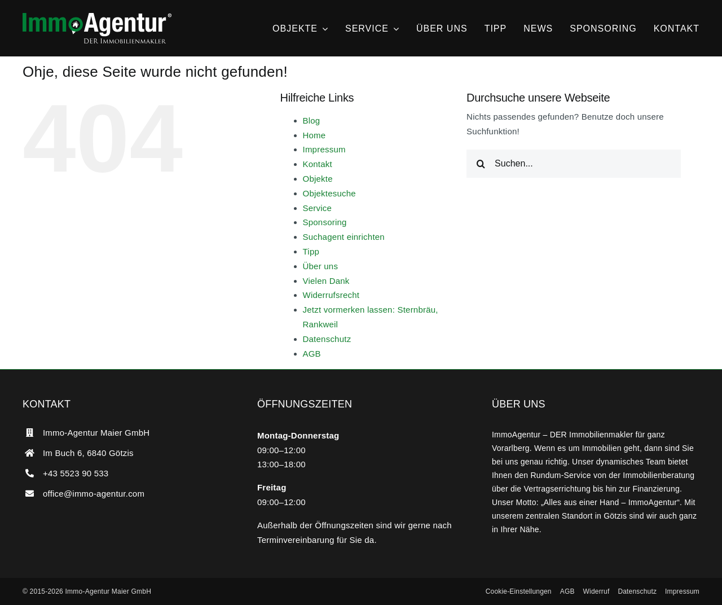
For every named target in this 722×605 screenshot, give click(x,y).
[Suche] (480, 164)
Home (314, 135)
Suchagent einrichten (344, 237)
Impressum (324, 149)
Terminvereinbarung (295, 540)
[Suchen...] (573, 164)
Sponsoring (325, 222)
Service (317, 208)
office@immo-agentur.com (93, 493)
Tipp (311, 251)
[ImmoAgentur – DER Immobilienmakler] (97, 17)
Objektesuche (329, 193)
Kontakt (317, 164)
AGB (312, 353)
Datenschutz (327, 339)
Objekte (318, 178)
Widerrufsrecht (331, 295)
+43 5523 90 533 (75, 473)
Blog (311, 120)
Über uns (320, 266)
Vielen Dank (326, 281)
